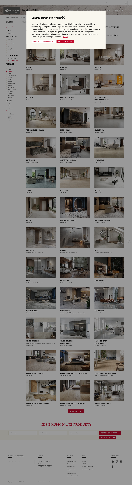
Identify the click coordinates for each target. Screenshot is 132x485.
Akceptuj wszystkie (65, 42)
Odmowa (36, 42)
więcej (65, 37)
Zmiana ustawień (48, 42)
